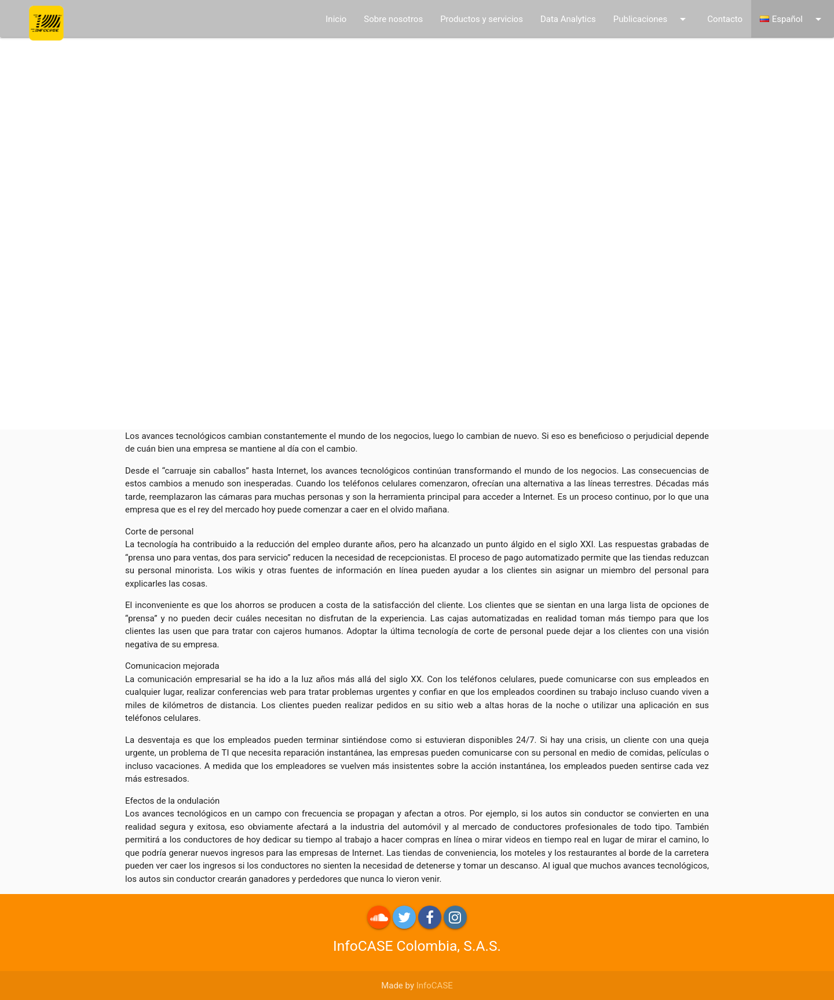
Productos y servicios (481, 19)
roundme (378, 917)
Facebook (429, 917)
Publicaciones (651, 19)
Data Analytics (568, 19)
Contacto (724, 19)
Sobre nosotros (393, 19)
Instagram (455, 917)
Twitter (404, 917)
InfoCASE (434, 985)
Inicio (335, 19)
